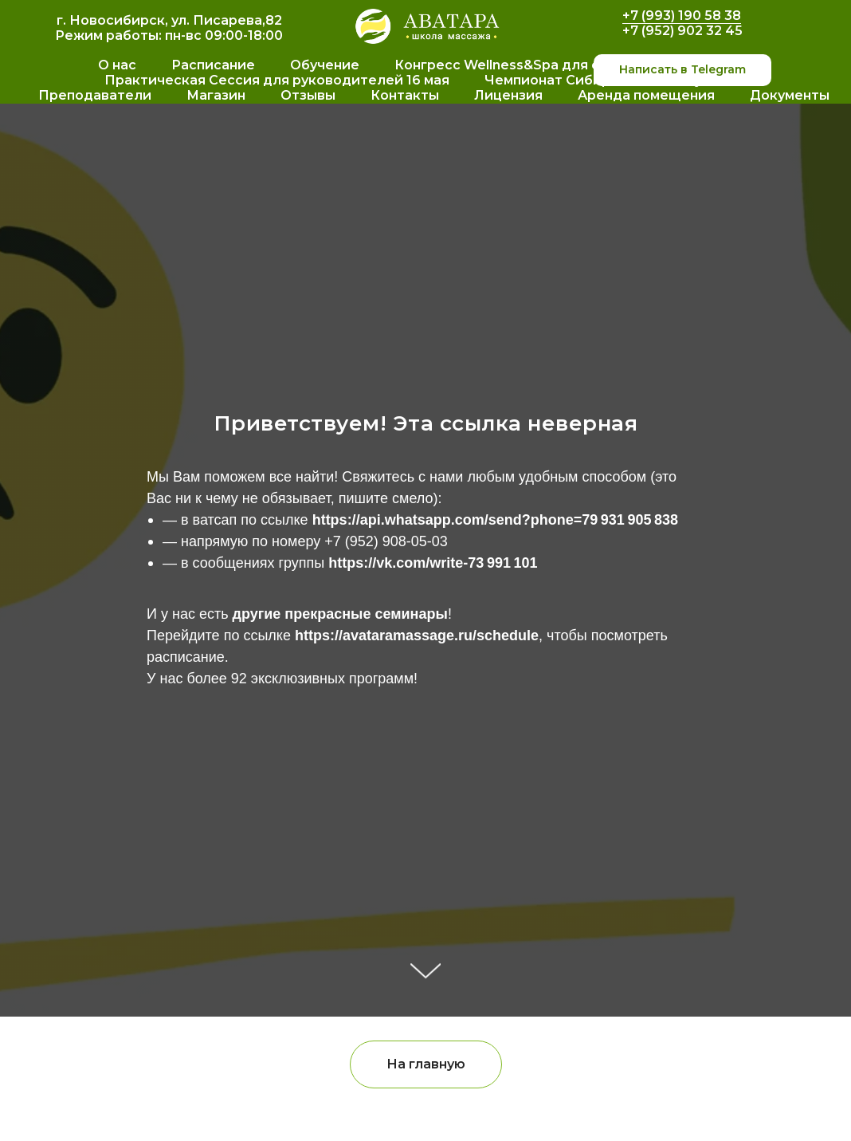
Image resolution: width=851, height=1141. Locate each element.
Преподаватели (94, 95)
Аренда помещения (646, 95)
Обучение (324, 65)
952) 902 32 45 (694, 30)
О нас (117, 65)
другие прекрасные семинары (340, 614)
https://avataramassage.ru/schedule (417, 635)
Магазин (215, 95)
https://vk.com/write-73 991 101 (432, 563)
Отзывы (307, 95)
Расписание (213, 65)
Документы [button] (789, 95)
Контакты (405, 95)
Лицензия (508, 95)
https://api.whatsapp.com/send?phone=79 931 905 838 (495, 520)
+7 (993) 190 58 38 (681, 15)
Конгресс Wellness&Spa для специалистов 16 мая (566, 65)
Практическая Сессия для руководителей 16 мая (276, 80)
